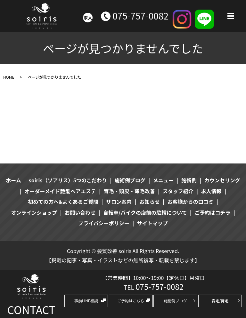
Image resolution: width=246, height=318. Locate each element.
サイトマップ (152, 223)
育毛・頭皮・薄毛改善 (129, 191)
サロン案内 (119, 201)
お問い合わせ (80, 212)
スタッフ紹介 (178, 191)
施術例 (189, 180)
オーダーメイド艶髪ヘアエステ (60, 191)
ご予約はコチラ (212, 212)
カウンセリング (222, 180)
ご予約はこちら (130, 300)
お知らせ (149, 201)
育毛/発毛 (220, 300)
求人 (87, 17)
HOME (8, 77)
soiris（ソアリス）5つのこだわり (68, 180)
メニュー (163, 180)
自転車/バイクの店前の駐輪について (145, 212)
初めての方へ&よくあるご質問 (63, 201)
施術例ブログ (175, 300)
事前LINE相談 (86, 300)
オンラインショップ (34, 212)
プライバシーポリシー (103, 223)
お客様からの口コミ (191, 201)
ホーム (13, 180)
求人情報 (211, 191)
